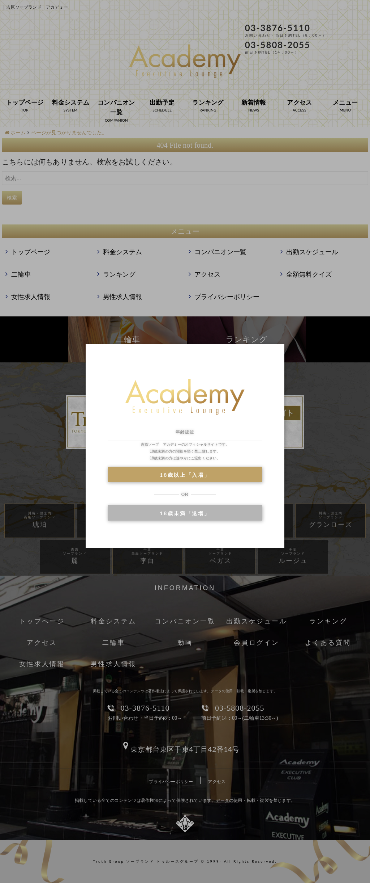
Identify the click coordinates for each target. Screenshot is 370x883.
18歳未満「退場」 (185, 513)
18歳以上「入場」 (185, 475)
